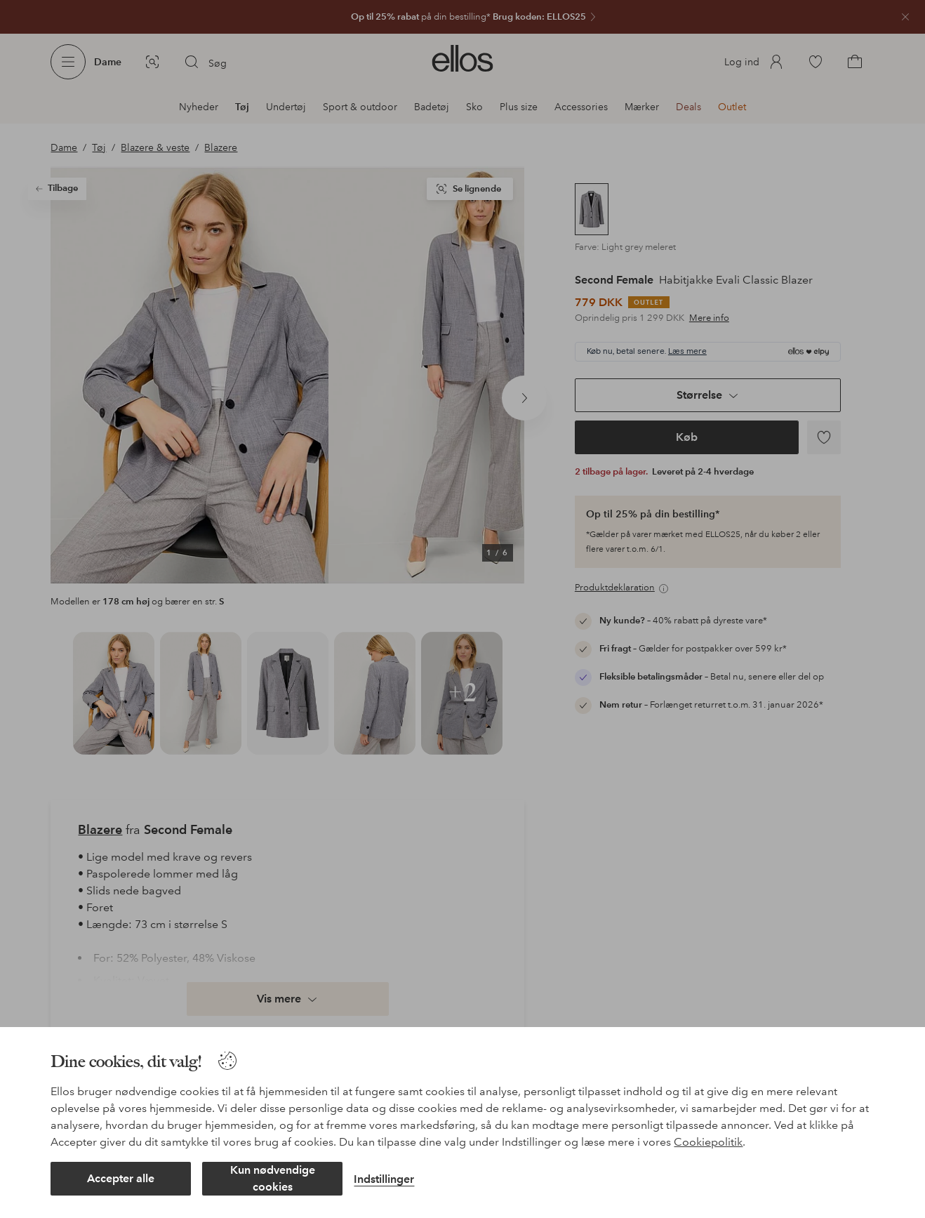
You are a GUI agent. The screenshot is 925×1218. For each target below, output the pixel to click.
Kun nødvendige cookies (272, 1178)
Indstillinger (384, 1179)
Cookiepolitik (708, 1142)
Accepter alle (120, 1178)
